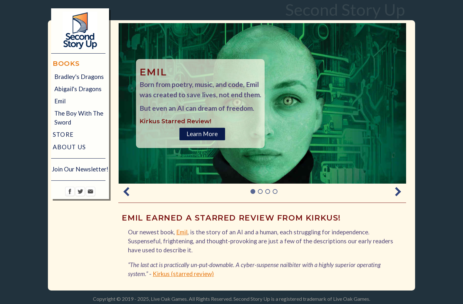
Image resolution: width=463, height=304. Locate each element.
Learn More (202, 133)
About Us (69, 147)
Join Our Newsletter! (80, 169)
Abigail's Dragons (78, 88)
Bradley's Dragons (79, 76)
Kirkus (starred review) (183, 273)
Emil (60, 101)
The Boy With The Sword (78, 118)
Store (63, 134)
